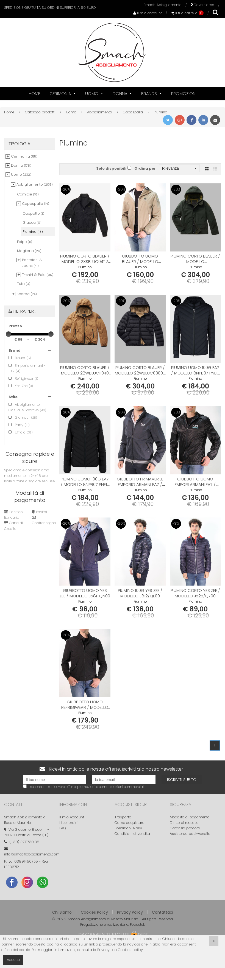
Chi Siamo (62, 912)
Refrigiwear (21, 378)
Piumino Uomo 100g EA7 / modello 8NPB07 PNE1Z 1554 (195, 373)
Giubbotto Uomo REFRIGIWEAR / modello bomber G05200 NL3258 (85, 707)
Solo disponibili (111, 168)
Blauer (17, 357)
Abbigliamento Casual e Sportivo (24, 407)
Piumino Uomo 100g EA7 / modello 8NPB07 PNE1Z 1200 (85, 484)
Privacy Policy (130, 912)
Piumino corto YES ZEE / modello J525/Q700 (195, 593)
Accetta (13, 959)
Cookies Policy (94, 912)
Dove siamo (202, 4)
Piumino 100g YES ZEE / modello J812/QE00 (140, 593)
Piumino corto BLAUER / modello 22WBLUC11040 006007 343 (85, 373)
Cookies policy (130, 949)
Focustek (137, 924)
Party (16, 424)
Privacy (103, 949)
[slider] (8, 334)
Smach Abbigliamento (162, 4)
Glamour (19, 417)
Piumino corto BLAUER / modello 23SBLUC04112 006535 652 (85, 261)
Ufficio (17, 432)
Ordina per (145, 168)
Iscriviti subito (181, 779)
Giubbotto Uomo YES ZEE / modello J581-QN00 (84, 593)
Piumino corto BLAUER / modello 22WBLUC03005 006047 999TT (140, 373)
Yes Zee (18, 385)
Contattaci (162, 912)
